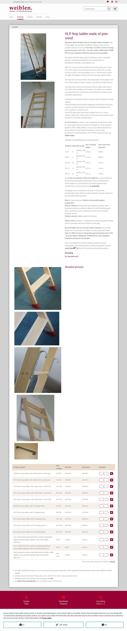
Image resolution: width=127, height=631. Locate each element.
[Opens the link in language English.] (112, 1)
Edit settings (63, 625)
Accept (104, 625)
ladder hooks (69, 135)
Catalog (30, 17)
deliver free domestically (26, 581)
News (48, 17)
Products (20, 17)
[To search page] (115, 8)
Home (11, 17)
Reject (22, 625)
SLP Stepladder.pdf (71, 256)
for (77, 248)
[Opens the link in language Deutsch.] (107, 1)
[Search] (109, 9)
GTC (51, 578)
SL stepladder (94, 186)
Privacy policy (46, 618)
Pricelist (39, 17)
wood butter (69, 248)
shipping (112, 562)
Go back (15, 27)
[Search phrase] (97, 8)
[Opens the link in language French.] (116, 1)
